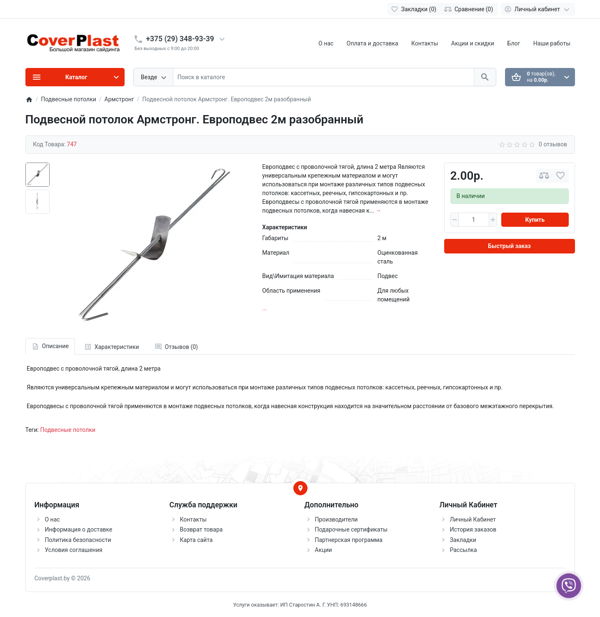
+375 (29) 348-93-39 (180, 39)
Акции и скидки (472, 43)
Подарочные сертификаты (351, 529)
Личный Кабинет (473, 519)
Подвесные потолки (67, 429)
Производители (336, 519)
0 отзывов (553, 144)
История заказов (473, 529)
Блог (514, 43)
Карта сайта (196, 540)
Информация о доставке (78, 529)
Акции (323, 550)
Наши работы (551, 43)
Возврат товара (201, 529)
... (264, 308)
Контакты (424, 43)
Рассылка (463, 550)
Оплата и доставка (372, 43)
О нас (325, 43)
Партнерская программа (348, 540)
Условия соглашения (73, 550)
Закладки (463, 540)
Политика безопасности (78, 540)
